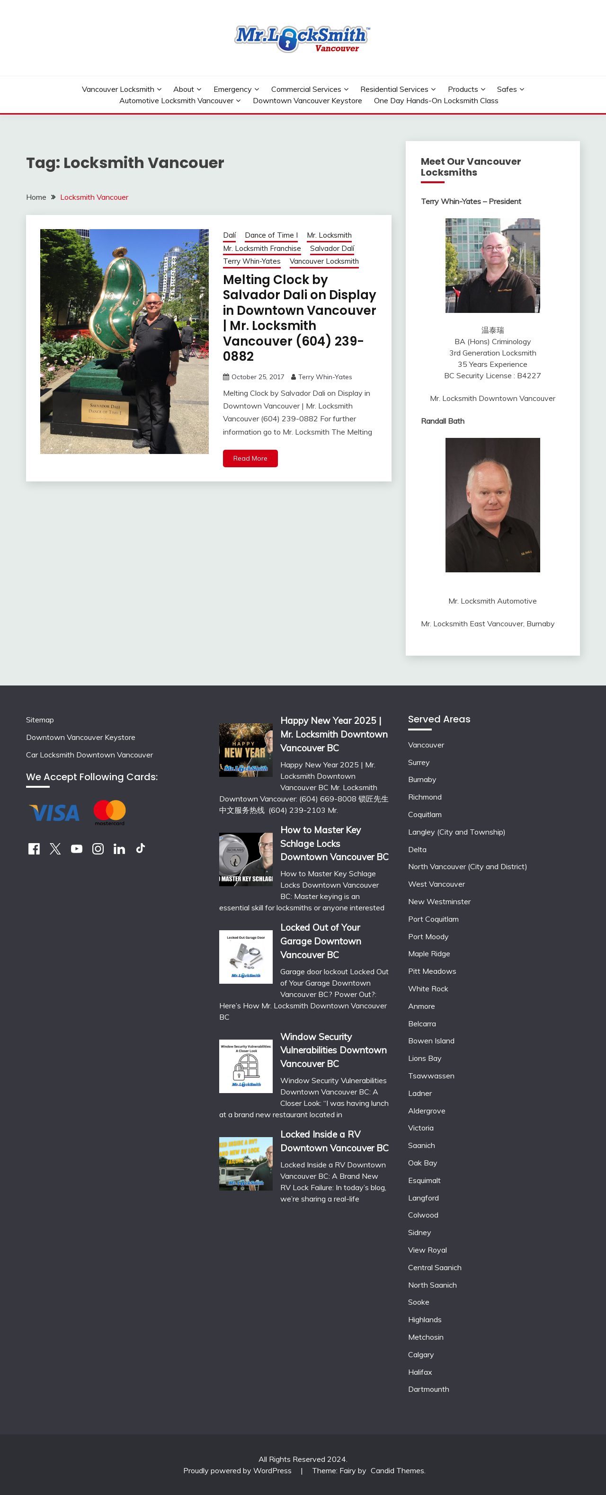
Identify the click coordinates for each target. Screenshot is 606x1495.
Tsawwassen (431, 1075)
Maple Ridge (429, 953)
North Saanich (432, 1285)
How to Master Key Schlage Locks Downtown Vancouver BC (334, 843)
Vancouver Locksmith (118, 89)
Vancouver (426, 744)
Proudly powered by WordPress (238, 1470)
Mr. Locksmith (329, 235)
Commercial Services (306, 89)
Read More (250, 458)
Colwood (423, 1214)
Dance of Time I (271, 235)
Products (463, 89)
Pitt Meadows (432, 971)
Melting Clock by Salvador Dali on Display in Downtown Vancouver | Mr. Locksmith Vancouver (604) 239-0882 (299, 318)
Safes (507, 89)
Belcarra (422, 1023)
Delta (417, 849)
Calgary (421, 1354)
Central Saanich (435, 1267)
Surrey (419, 762)
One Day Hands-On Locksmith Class (436, 100)
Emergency (233, 89)
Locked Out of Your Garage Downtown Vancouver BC (320, 941)
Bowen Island (431, 1040)
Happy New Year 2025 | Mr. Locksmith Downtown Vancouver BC (334, 734)
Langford (423, 1197)
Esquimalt (424, 1180)
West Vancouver (436, 884)
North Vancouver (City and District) (467, 866)
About (183, 89)
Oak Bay (422, 1162)
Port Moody (428, 936)
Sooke (418, 1302)
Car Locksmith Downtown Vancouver (89, 754)
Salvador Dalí (332, 248)
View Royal (427, 1250)
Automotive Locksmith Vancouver (176, 100)
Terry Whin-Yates (252, 261)
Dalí (229, 235)
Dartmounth (428, 1389)
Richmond (425, 796)
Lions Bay (425, 1058)
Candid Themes (397, 1470)
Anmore (421, 1006)
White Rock (428, 988)
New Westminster (439, 901)
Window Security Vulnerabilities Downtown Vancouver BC (333, 1050)
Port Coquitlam (433, 919)
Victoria (421, 1127)
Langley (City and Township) (457, 831)
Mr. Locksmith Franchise (262, 248)
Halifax (420, 1372)
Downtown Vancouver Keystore (307, 100)
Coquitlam (425, 814)
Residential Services (394, 89)
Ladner (420, 1093)
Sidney (419, 1232)
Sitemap (40, 719)
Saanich (421, 1145)
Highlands (425, 1319)
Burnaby (422, 779)
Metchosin (426, 1337)
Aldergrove (427, 1110)
